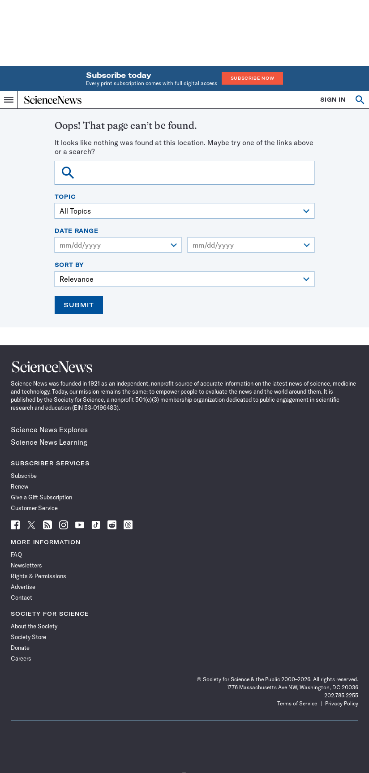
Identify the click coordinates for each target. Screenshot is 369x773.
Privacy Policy (341, 703)
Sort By (69, 265)
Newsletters (26, 565)
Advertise (23, 586)
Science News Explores (49, 429)
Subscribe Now (253, 78)
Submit (79, 305)
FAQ (16, 554)
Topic (65, 197)
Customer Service (34, 507)
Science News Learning (49, 442)
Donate (20, 647)
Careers (21, 658)
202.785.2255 (341, 695)
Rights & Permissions (38, 576)
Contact (21, 597)
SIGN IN (333, 99)
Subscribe (24, 475)
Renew (19, 486)
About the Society (34, 626)
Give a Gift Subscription (41, 497)
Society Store (28, 636)
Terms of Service (297, 703)
